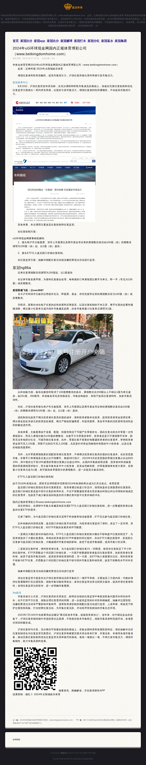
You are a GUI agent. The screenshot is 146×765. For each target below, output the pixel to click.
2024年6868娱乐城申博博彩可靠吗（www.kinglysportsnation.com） (47, 720)
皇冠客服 (83, 759)
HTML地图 (91, 753)
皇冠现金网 (75, 759)
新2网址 (90, 759)
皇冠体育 (67, 759)
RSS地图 (83, 753)
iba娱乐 (17, 592)
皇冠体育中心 (20, 82)
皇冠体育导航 (58, 759)
